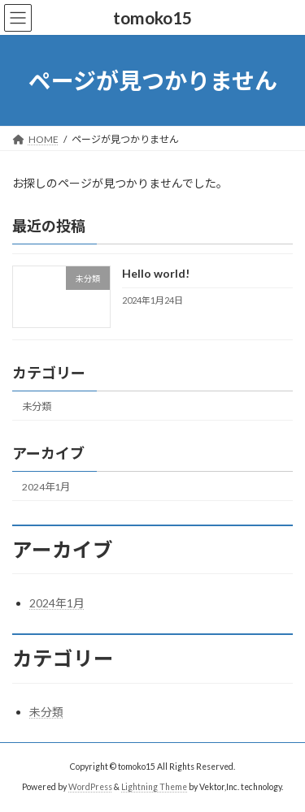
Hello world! (156, 274)
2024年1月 (46, 487)
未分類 (36, 406)
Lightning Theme (154, 787)
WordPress (90, 787)
